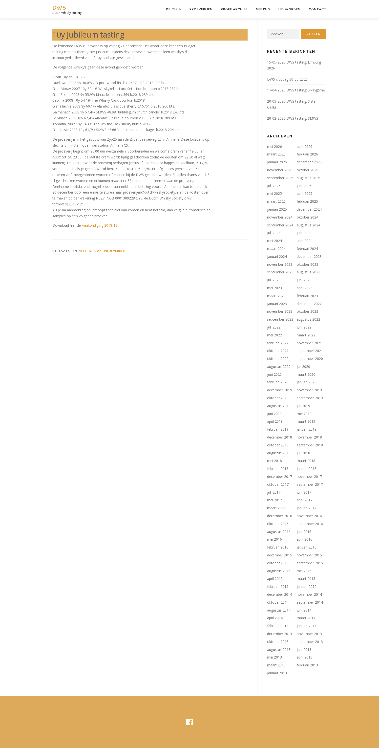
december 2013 (279, 633)
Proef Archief (234, 9)
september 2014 (310, 602)
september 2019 (310, 398)
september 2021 (310, 350)
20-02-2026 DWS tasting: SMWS (292, 118)
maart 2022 (306, 335)
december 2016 (279, 515)
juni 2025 (304, 185)
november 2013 (309, 633)
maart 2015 (306, 578)
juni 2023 (304, 280)
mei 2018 (274, 460)
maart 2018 (306, 460)
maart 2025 (276, 201)
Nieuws (263, 9)
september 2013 (310, 641)
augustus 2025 (308, 178)
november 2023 (279, 264)
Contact (318, 9)
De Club (173, 9)
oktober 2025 (307, 170)
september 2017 (310, 484)
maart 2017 (276, 508)
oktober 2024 (307, 217)
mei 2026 (274, 146)
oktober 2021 (278, 350)
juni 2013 (304, 649)
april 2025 (304, 193)
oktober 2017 (278, 484)
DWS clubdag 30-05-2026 (287, 79)
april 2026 (304, 146)
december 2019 (279, 390)
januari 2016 (306, 547)
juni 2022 (304, 327)
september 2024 (280, 225)
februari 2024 (307, 248)
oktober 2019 (278, 398)
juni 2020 (274, 374)
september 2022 (280, 319)
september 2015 (310, 563)
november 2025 (279, 170)
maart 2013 (276, 665)
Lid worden (289, 9)
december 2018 (279, 437)
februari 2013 (307, 665)
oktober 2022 (307, 311)
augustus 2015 (279, 571)
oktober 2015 (278, 563)
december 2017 (279, 476)
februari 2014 (277, 625)
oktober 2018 (278, 445)
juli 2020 (303, 366)
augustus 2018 (279, 453)
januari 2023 (277, 303)
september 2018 (310, 445)
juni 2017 (304, 492)
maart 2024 (276, 248)
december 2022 (309, 303)
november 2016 (309, 515)
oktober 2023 (307, 264)
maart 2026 (276, 154)
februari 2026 (307, 154)
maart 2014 (306, 618)
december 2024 (309, 209)
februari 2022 (277, 343)
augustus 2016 (279, 531)
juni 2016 (304, 531)
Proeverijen (201, 9)
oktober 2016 (278, 523)
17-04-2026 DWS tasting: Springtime (296, 90)
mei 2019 (304, 413)
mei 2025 (274, 193)
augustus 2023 (308, 272)
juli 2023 (273, 280)
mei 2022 (274, 335)
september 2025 (280, 178)
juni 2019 (274, 413)
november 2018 (309, 437)
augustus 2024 (308, 225)
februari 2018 (277, 468)
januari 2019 (306, 429)
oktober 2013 (278, 641)
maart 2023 (276, 295)
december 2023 (309, 256)
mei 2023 (274, 288)
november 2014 (309, 594)
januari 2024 (277, 256)
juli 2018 (303, 453)
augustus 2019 (279, 405)
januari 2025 (277, 209)
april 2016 (304, 539)
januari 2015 (306, 586)
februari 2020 (277, 382)
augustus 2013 (279, 649)
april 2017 (304, 500)
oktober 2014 (278, 602)
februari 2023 (307, 295)
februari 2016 (277, 547)
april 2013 (304, 657)
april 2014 (275, 618)
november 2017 (309, 476)
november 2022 (279, 311)
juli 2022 (273, 327)
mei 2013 (274, 657)
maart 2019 (306, 421)
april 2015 (275, 578)
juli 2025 (273, 185)
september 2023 (280, 272)
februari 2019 (277, 429)
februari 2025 (307, 201)
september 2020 (310, 358)
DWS (59, 7)
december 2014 (279, 594)
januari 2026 (277, 162)
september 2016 (310, 523)
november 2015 (309, 555)
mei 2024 (274, 240)
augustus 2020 (279, 366)
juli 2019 (303, 405)
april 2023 (304, 288)
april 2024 (304, 240)
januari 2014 (306, 625)
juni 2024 (304, 232)
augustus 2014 (279, 610)
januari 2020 (306, 382)
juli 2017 (273, 492)
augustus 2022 (308, 319)
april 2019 (275, 421)
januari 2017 (306, 508)
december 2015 (279, 555)
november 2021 (309, 343)
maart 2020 (306, 374)
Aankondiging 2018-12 (99, 225)
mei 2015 (304, 571)
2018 (82, 251)
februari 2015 (277, 586)
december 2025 (309, 162)
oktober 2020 (278, 358)
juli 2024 (273, 232)
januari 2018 (306, 468)
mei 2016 (274, 539)
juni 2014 (304, 610)
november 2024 (279, 217)
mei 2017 (274, 500)
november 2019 (309, 390)
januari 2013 (277, 673)
